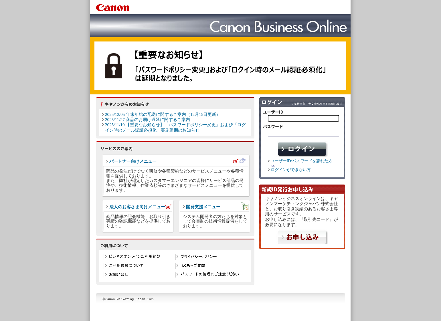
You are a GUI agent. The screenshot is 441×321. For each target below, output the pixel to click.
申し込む (302, 236)
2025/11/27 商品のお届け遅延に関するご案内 (147, 119)
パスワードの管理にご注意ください (209, 275)
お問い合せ (138, 275)
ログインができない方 (291, 169)
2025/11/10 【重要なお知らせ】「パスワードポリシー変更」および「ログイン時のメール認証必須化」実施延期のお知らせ (175, 127)
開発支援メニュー (203, 207)
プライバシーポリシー (209, 257)
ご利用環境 (138, 266)
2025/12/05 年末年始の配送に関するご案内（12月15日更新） (162, 114)
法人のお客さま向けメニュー (137, 207)
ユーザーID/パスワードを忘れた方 (302, 162)
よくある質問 (209, 266)
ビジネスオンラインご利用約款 (138, 257)
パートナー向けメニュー (133, 161)
